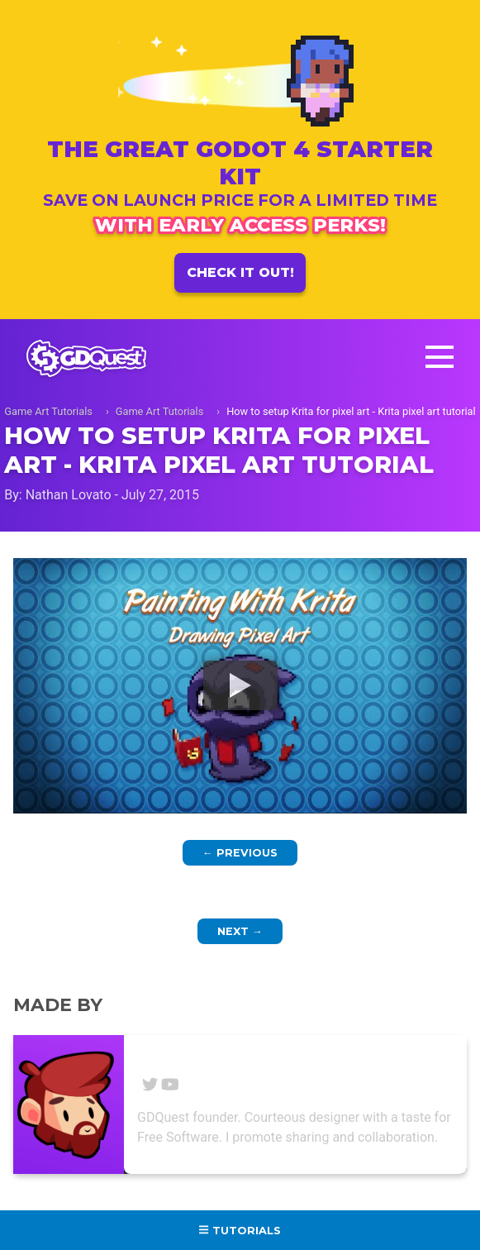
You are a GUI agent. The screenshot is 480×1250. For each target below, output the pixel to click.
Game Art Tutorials (48, 411)
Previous (240, 853)
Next (240, 931)
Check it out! (240, 272)
